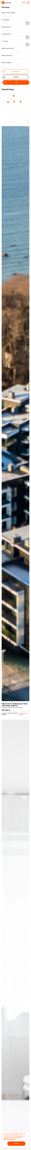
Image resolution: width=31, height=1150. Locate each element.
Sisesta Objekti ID (15, 29)
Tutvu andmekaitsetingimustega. (12, 1138)
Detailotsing (11, 71)
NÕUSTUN (16, 1143)
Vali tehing (15, 43)
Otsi (10, 82)
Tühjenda (11, 77)
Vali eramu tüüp (15, 36)
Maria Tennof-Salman (23, 714)
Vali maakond (15, 22)
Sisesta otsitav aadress (15, 15)
